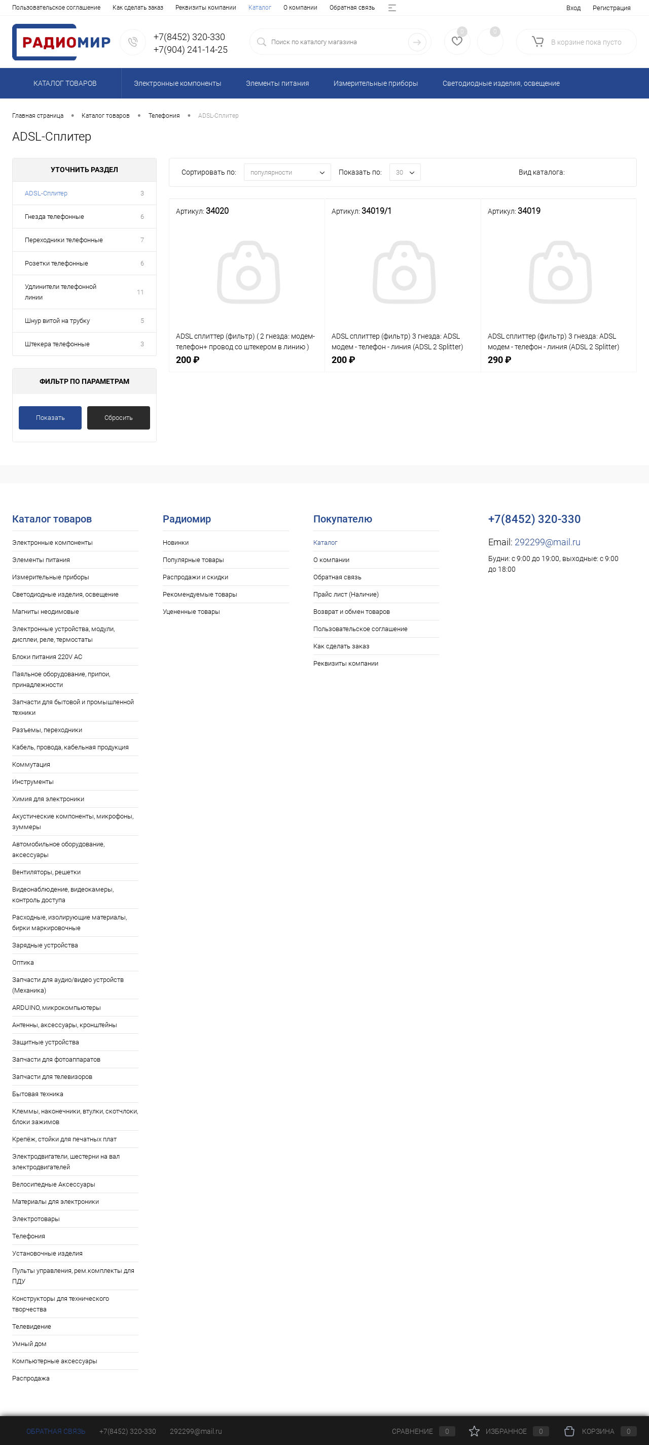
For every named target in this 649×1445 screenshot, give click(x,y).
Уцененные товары (191, 611)
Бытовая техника (37, 1094)
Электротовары (36, 1219)
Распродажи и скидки (195, 577)
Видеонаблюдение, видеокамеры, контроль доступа (63, 894)
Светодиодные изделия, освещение (65, 594)
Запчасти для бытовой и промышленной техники (73, 707)
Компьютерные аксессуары (54, 1361)
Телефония (28, 1236)
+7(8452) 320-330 (127, 1431)
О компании (64, 7)
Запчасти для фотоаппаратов (56, 1059)
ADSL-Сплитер (46, 193)
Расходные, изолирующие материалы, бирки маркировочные (69, 922)
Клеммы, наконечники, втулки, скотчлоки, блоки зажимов (75, 1116)
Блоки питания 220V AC (47, 657)
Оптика (23, 962)
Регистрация (612, 8)
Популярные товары (193, 560)
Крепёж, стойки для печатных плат (64, 1139)
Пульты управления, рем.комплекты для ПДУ (73, 1276)
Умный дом (29, 1344)
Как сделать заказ (341, 646)
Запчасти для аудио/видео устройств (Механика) (68, 985)
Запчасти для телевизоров (52, 1076)
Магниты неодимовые (45, 611)
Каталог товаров (63, 83)
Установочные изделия (47, 1253)
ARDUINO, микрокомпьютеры (56, 1007)
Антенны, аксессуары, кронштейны (64, 1025)
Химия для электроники (48, 799)
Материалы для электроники (55, 1201)
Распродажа (31, 1378)
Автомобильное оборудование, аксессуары (58, 849)
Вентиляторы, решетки (46, 872)
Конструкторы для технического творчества (60, 1304)
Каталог (23, 7)
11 (140, 292)
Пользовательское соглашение (360, 629)
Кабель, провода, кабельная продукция (70, 747)
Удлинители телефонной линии (60, 292)
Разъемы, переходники (47, 730)
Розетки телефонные (56, 263)
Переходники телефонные (64, 240)
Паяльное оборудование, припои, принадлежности (61, 679)
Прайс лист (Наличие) (181, 7)
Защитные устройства (45, 1042)
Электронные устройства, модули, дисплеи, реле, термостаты (63, 634)
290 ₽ (559, 365)
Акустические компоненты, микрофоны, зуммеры (72, 821)
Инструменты (33, 781)
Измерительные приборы (50, 577)
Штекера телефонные (57, 344)
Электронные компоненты (52, 542)
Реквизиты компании (345, 663)
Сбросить (118, 417)
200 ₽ (247, 365)
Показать (50, 417)
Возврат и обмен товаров (261, 7)
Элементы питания (41, 560)
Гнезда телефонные (54, 216)
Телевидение (31, 1326)
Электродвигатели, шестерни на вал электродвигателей (66, 1162)
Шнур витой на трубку (57, 320)
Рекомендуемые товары (200, 594)
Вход (573, 8)
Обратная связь (115, 7)
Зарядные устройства (45, 945)
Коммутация (31, 764)
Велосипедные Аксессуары (53, 1184)
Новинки (176, 542)
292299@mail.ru (548, 542)
